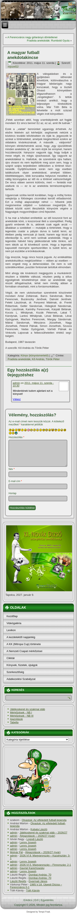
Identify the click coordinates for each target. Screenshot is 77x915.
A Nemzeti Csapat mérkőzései (24, 651)
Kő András (38, 359)
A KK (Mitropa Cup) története (24, 644)
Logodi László (34, 839)
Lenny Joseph (28, 842)
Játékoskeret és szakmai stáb (27, 709)
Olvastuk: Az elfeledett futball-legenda (44, 820)
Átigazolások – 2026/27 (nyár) (37, 835)
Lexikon (11, 630)
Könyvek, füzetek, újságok (22, 665)
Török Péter (53, 359)
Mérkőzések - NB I (21, 712)
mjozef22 (13, 66)
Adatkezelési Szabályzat (21, 679)
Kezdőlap (12, 616)
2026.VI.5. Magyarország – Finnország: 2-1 (45, 864)
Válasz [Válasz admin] (17, 399)
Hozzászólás (16, 437)
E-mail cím (15, 481)
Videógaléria (14, 623)
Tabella (14, 722)
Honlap (12, 493)
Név (12, 469)
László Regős (18, 881)
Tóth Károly (33, 890)
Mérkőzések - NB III (21, 715)
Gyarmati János (38, 881)
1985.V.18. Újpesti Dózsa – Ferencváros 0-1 (36, 886)
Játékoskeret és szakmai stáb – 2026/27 (43, 832)
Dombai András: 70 (40, 874)
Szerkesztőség (15, 672)
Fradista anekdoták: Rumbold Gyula (48, 40)
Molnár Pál (16, 852)
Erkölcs (27, 900)
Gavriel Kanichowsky (32, 868)
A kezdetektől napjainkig (21, 637)
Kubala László (38, 829)
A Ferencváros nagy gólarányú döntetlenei (32, 37)
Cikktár (11, 658)
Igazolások (16, 719)
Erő (36, 900)
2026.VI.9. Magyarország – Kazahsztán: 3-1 (40, 857)
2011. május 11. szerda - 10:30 (33, 384)
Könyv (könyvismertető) (35, 355)
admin (16, 383)
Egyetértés (47, 900)
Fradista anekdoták (19, 359)
